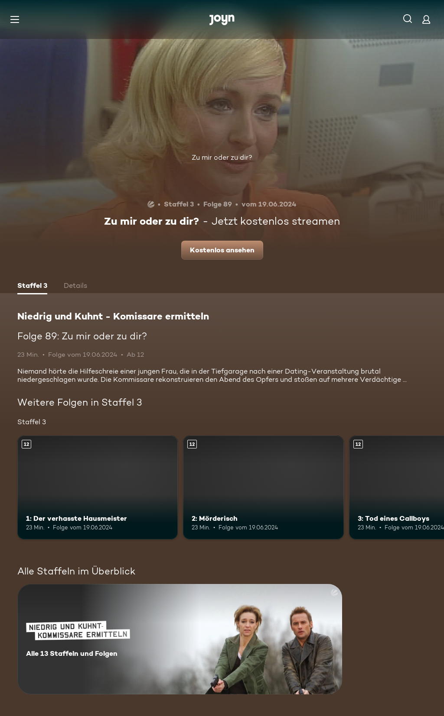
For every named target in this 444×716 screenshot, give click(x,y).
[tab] (32, 286)
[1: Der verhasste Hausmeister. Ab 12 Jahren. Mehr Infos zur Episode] (97, 487)
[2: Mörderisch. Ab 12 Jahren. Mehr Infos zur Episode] (263, 487)
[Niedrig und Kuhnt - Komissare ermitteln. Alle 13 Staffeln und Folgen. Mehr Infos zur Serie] (179, 639)
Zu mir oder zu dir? (222, 157)
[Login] (426, 19)
